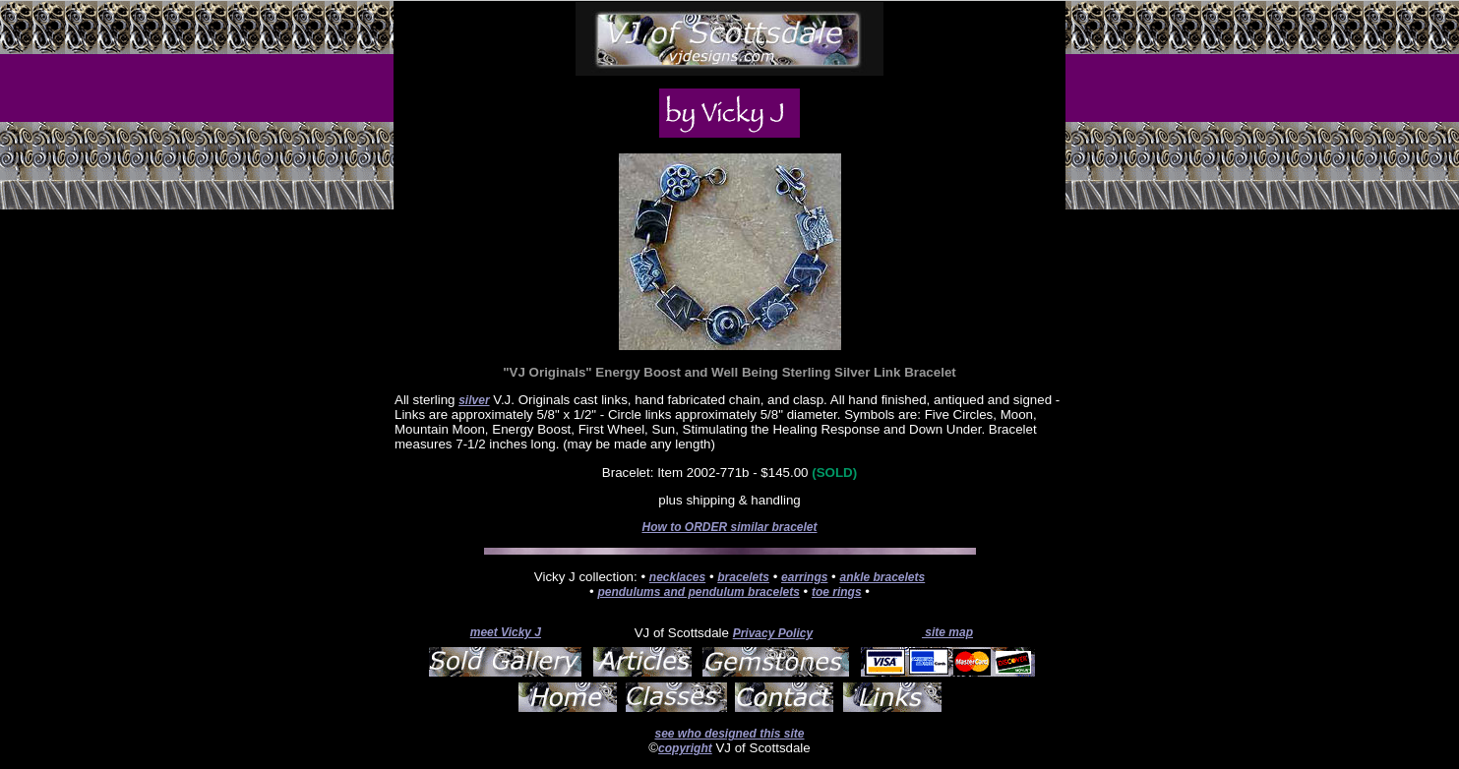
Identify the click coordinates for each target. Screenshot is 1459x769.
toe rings (837, 592)
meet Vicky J (505, 632)
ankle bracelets (882, 577)
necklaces (677, 577)
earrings (804, 577)
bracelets (743, 577)
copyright (685, 748)
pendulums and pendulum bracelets (698, 592)
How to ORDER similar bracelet (729, 527)
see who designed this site (729, 733)
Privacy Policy (773, 633)
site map (947, 632)
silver (473, 400)
